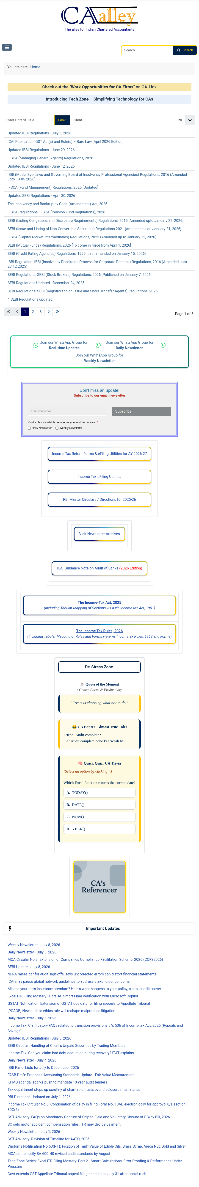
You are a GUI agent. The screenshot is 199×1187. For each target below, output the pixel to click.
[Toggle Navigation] (7, 47)
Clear (78, 120)
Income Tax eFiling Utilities (99, 476)
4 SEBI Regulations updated (30, 299)
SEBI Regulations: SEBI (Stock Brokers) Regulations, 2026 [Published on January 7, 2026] (80, 274)
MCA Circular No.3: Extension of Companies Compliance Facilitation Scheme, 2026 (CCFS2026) (85, 959)
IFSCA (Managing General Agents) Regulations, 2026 (50, 158)
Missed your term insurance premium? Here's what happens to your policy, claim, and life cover (84, 989)
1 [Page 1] (25, 312)
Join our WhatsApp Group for (64, 345)
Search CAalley (133, 42)
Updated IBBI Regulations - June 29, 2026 (41, 150)
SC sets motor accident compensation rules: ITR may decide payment (64, 1124)
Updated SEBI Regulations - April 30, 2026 (41, 195)
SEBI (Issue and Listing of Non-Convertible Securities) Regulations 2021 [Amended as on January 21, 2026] (94, 229)
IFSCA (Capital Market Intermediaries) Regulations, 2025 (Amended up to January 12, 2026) (82, 237)
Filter (62, 120)
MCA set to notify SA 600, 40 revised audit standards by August (59, 1154)
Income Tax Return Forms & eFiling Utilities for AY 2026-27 (99, 454)
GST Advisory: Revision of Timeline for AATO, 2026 (48, 1139)
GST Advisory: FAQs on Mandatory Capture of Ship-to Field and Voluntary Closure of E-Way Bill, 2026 (89, 1117)
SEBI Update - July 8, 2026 (29, 967)
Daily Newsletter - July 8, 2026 (32, 952)
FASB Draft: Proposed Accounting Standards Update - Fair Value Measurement (71, 1075)
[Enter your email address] (67, 411)
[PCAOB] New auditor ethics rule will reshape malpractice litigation (61, 1011)
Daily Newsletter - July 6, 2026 (32, 1018)
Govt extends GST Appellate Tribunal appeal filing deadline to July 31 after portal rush (77, 1174)
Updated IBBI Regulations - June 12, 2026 (41, 166)
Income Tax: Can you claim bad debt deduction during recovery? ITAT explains (71, 1053)
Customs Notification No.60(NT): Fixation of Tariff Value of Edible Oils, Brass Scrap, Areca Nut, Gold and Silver (97, 1146)
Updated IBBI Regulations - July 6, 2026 (39, 133)
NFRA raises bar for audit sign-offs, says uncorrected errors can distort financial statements (82, 974)
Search (185, 50)
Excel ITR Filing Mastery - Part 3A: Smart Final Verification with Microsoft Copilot (73, 996)
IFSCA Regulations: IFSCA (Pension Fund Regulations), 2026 (56, 212)
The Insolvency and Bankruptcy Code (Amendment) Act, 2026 (57, 204)
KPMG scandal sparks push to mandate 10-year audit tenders (57, 1082)
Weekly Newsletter (71, 427)
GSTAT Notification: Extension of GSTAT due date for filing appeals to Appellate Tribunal (79, 1003)
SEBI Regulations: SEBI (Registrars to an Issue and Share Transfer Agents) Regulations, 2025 (83, 291)
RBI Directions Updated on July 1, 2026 (39, 1097)
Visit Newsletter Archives (99, 534)
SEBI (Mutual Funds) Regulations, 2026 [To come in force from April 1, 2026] (69, 245)
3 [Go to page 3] (41, 312)
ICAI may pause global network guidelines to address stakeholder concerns (69, 981)
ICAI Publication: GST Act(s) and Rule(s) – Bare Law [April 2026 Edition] (65, 141)
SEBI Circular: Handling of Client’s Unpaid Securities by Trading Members (66, 1045)
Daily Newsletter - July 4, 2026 (32, 1060)
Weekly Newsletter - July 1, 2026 (34, 1132)
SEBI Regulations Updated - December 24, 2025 (46, 283)
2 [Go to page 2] (33, 312)
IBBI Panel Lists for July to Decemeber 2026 (43, 1067)
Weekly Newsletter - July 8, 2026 (34, 945)
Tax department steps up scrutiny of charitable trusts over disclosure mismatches (74, 1089)
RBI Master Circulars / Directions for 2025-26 (99, 499)
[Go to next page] (48, 312)
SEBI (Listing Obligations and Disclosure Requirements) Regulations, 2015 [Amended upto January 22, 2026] (95, 220)
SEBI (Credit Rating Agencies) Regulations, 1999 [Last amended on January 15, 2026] (77, 253)
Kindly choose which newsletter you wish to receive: (63, 422)
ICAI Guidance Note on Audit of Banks (99, 568)
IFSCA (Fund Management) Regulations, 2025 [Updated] (53, 187)
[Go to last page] (57, 312)
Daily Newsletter (42, 427)
